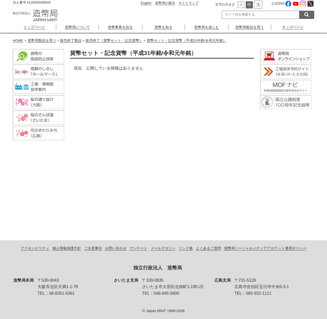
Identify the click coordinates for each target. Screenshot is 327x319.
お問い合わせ (115, 248)
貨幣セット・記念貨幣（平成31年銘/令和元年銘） (187, 40)
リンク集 (186, 248)
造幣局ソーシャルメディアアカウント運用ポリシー (265, 248)
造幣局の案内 (165, 3)
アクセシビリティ (35, 248)
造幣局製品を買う (249, 27)
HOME (18, 40)
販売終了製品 (70, 40)
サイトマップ (188, 3)
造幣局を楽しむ (206, 27)
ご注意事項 (93, 248)
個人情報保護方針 (66, 248)
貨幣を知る (163, 27)
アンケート (138, 248)
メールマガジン (163, 248)
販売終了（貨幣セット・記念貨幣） (114, 40)
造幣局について (77, 27)
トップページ (34, 27)
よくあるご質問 (208, 248)
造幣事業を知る (120, 27)
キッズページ (292, 27)
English (146, 3)
